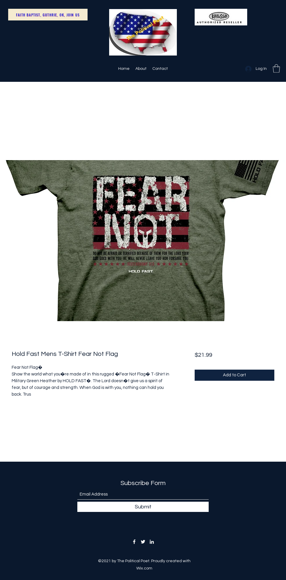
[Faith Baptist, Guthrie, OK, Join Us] (48, 14)
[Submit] (143, 507)
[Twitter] (143, 542)
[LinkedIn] (152, 542)
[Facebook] (134, 542)
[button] (276, 68)
